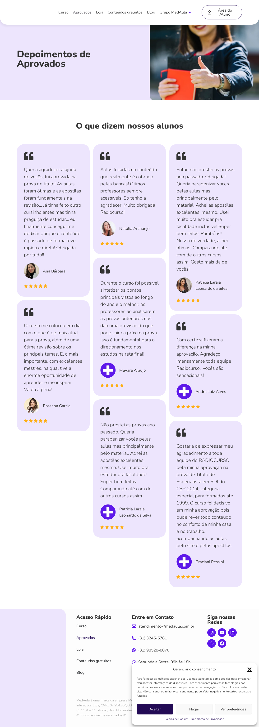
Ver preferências (233, 709)
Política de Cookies (177, 719)
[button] (249, 669)
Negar (194, 709)
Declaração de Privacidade (207, 719)
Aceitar (155, 709)
